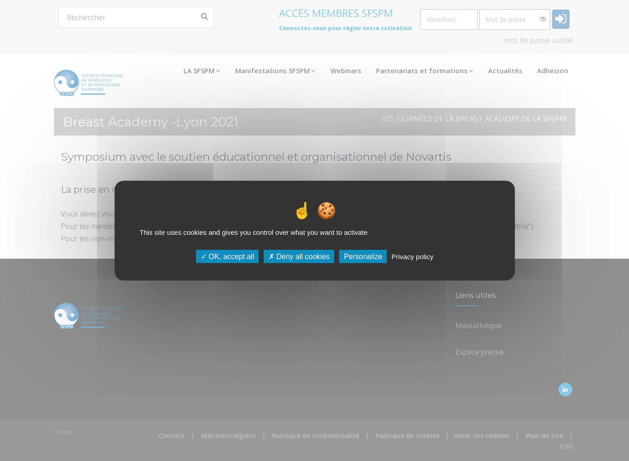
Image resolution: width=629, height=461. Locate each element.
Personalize (363, 256)
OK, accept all (227, 256)
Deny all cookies (299, 256)
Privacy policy (413, 256)
